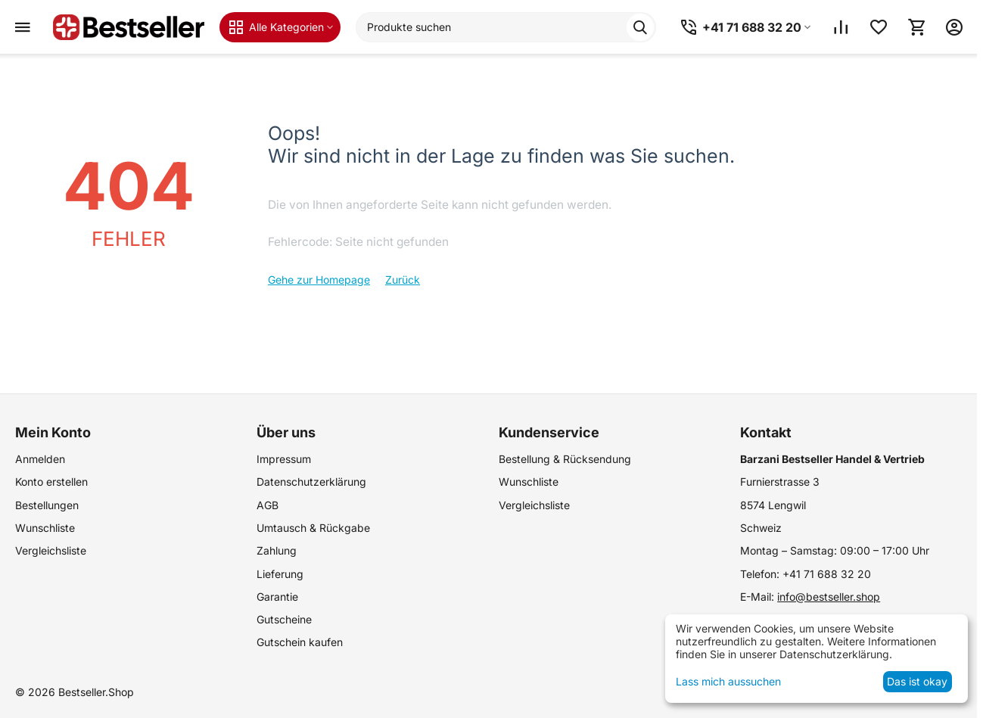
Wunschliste (45, 527)
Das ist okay (917, 681)
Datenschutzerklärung (311, 481)
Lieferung (280, 573)
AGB (267, 505)
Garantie (277, 596)
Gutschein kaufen (300, 642)
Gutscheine (284, 619)
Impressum (284, 458)
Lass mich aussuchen (728, 681)
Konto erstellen (51, 481)
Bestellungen (47, 505)
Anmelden (40, 458)
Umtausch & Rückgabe (313, 527)
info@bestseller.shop (828, 596)
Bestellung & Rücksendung (565, 458)
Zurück (402, 279)
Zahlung (277, 550)
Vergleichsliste (50, 550)
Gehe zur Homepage (319, 279)
